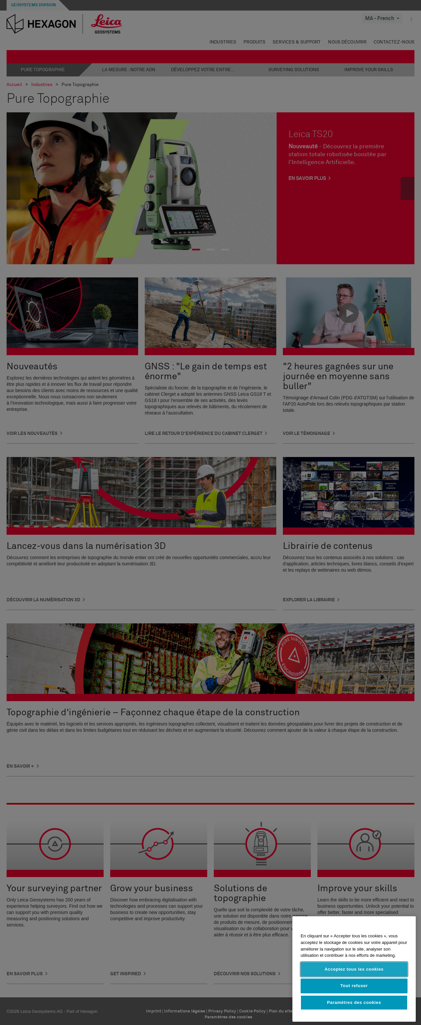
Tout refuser (354, 985)
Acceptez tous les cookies (354, 969)
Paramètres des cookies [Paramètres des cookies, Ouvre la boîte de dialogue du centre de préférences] (354, 1002)
